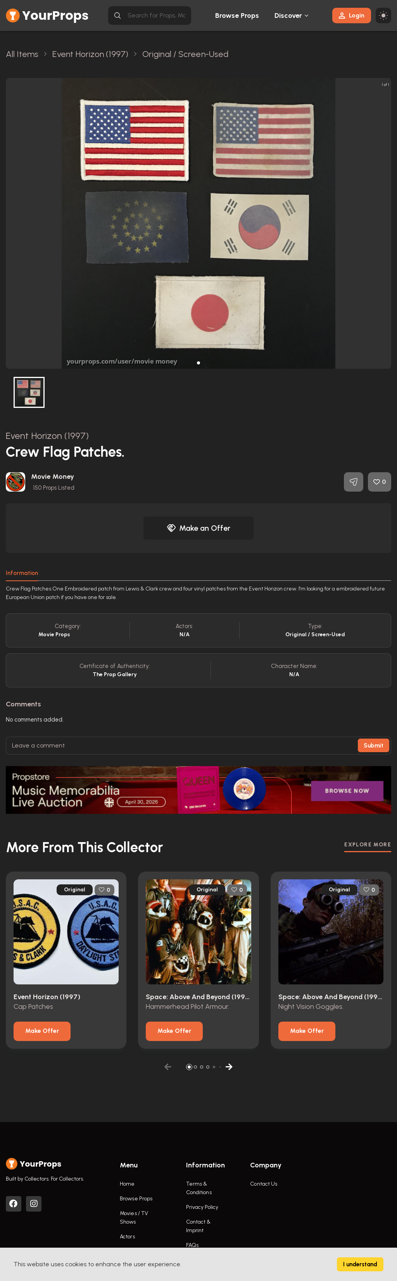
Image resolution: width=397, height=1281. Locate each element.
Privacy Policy (202, 1207)
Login (351, 15)
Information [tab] (22, 573)
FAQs (192, 1245)
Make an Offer (198, 528)
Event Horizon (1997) (47, 435)
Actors (127, 1236)
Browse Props (237, 15)
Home (127, 1184)
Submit (373, 745)
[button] (198, 362)
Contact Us (263, 1184)
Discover (288, 15)
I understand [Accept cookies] (360, 1264)
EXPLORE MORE (367, 844)
